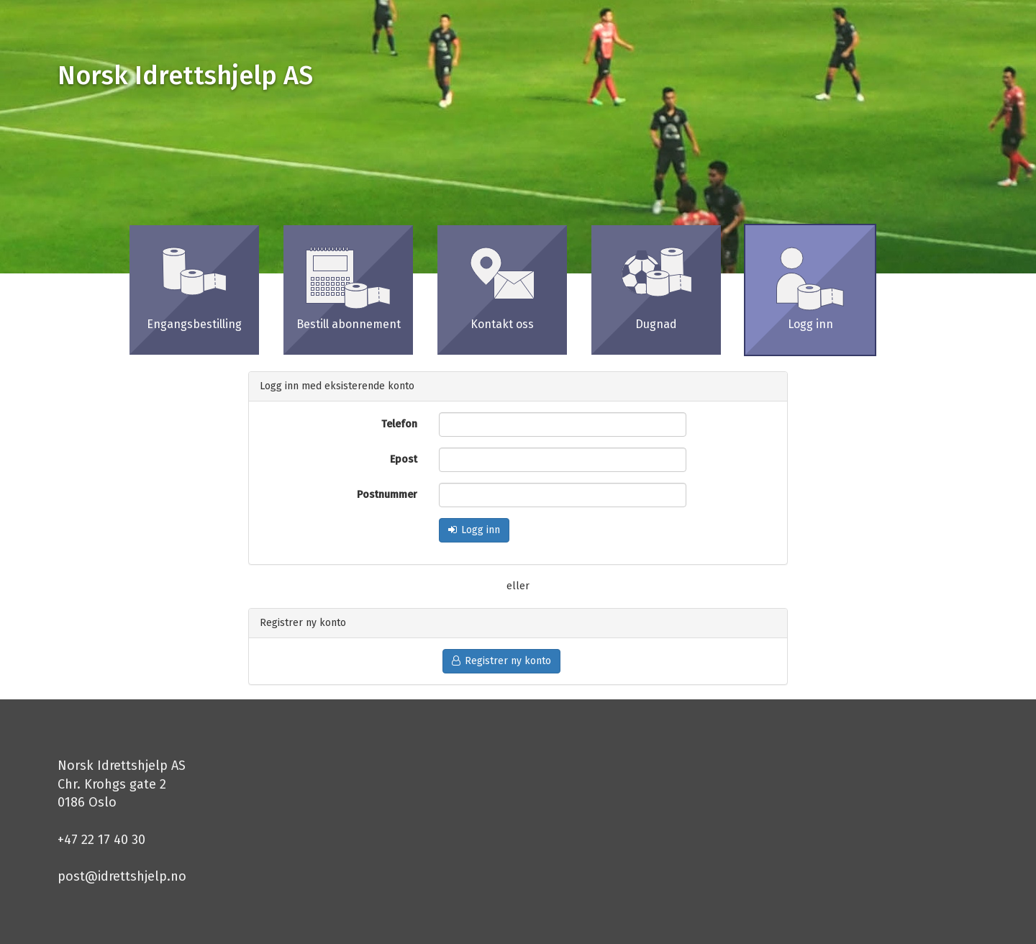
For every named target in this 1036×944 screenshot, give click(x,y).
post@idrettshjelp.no (122, 876)
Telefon (399, 424)
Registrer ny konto (501, 661)
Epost (403, 459)
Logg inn (474, 530)
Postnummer (387, 495)
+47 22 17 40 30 (101, 840)
